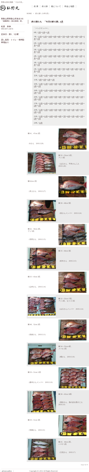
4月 (61, 22)
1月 (48, 32)
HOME (29, 13)
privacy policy (7, 471)
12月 (40, 37)
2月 (44, 32)
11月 (45, 37)
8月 (59, 37)
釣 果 (36, 6)
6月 (68, 37)
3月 (39, 32)
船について (56, 6)
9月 (55, 37)
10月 (50, 37)
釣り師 (45, 6)
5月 (72, 37)
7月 (63, 37)
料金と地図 (69, 6)
